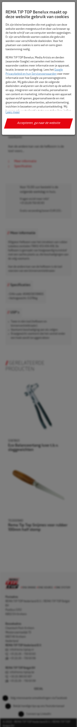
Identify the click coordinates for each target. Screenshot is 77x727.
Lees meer (13, 112)
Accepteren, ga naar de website (38, 123)
